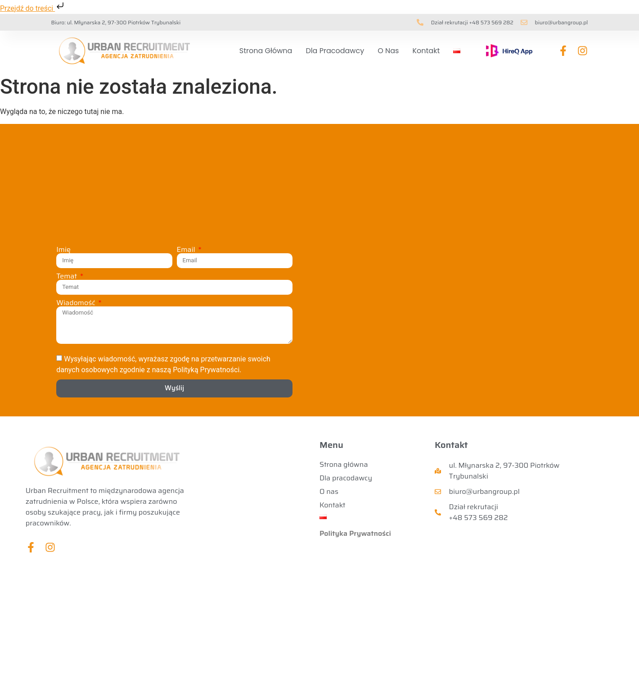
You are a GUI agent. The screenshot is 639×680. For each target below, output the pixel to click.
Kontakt (426, 51)
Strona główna (265, 51)
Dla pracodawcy (335, 51)
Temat (67, 276)
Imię (63, 249)
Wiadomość (76, 302)
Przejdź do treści (33, 8)
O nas (388, 51)
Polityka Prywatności (355, 533)
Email (187, 249)
